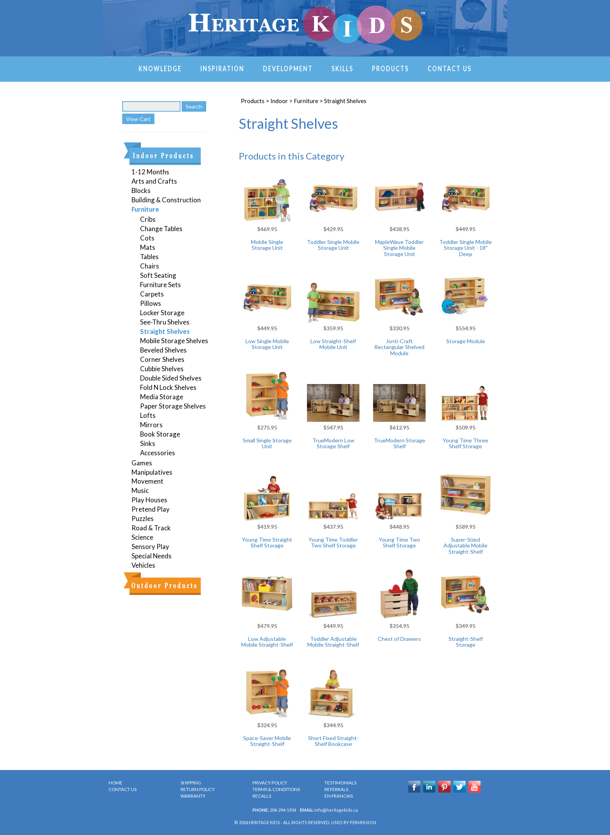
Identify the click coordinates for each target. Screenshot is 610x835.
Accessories (157, 453)
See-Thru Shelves (164, 322)
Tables (149, 257)
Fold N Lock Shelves (168, 387)
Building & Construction (166, 200)
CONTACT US (123, 789)
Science (142, 537)
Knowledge (160, 68)
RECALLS (261, 796)
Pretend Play (150, 509)
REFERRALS (336, 789)
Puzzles (142, 518)
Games (141, 463)
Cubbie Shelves (162, 369)
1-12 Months (150, 172)
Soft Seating (158, 275)
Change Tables (161, 229)
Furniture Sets (160, 285)
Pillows (150, 303)
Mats (147, 247)
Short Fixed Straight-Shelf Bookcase (333, 741)
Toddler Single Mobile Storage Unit (333, 245)
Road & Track (151, 528)
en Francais (338, 796)
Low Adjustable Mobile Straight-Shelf (267, 641)
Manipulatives (151, 472)
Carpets (152, 294)
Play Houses (149, 500)
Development (288, 68)
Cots (147, 238)
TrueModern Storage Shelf (399, 443)
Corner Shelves (162, 359)
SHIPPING (191, 783)
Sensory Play (150, 546)
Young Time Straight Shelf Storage (267, 542)
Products (390, 68)
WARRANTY (193, 796)
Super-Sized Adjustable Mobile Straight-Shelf (465, 545)
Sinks (147, 443)
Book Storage (160, 434)
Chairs (149, 266)
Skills (342, 68)
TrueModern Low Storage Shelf (333, 443)
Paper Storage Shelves (173, 406)
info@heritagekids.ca (336, 809)
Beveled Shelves (163, 350)
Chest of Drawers (399, 638)
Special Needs (151, 556)
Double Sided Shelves (171, 378)
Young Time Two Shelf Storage (399, 542)
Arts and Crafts (154, 181)
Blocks (141, 190)
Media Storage (161, 397)
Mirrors (151, 425)
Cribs (148, 219)
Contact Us (450, 68)
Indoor (279, 100)
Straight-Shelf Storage (466, 641)
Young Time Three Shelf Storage (465, 443)
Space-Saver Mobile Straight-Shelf (267, 741)
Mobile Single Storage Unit (267, 245)
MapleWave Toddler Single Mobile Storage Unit (399, 248)
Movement (147, 481)
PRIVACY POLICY (269, 783)
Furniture (145, 209)
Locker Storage (162, 313)
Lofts (148, 415)
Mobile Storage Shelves (174, 341)
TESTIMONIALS (340, 783)
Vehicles (143, 565)
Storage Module (465, 341)
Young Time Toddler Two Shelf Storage (333, 542)
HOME (116, 783)
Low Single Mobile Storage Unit (267, 344)
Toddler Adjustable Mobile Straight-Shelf (333, 641)
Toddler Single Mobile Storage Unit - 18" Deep (465, 248)
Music (140, 490)
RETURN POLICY (198, 789)
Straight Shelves (165, 331)
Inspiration (222, 68)
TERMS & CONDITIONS (276, 789)
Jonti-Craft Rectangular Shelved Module (399, 347)
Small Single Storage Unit (267, 443)
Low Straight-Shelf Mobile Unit (333, 344)
